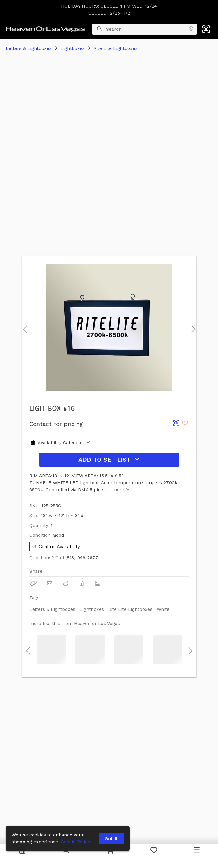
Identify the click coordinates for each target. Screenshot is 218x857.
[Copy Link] (33, 583)
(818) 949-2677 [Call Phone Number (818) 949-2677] (81, 557)
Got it (111, 838)
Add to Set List (108, 459)
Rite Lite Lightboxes (115, 48)
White (163, 609)
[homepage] (47, 29)
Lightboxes (72, 48)
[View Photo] (97, 583)
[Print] (65, 583)
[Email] (49, 583)
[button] (206, 29)
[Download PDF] (81, 583)
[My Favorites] (154, 850)
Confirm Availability (56, 546)
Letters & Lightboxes (29, 48)
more (120, 489)
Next (192, 327)
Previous (25, 327)
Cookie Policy (75, 842)
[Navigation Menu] (196, 850)
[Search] (99, 29)
